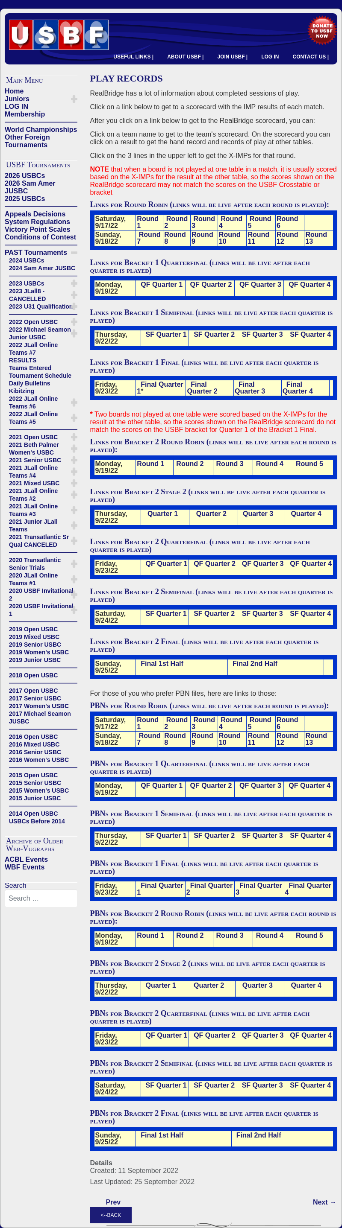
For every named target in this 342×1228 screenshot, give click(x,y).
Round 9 (202, 238)
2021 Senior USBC (35, 460)
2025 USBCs (25, 198)
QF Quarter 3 (260, 284)
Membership (25, 114)
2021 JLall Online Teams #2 (33, 494)
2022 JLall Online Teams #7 (33, 348)
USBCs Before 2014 (37, 821)
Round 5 (259, 222)
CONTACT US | (311, 57)
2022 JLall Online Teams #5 (33, 418)
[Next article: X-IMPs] (324, 1202)
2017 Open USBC (33, 690)
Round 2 (176, 222)
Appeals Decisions (35, 214)
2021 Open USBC (33, 437)
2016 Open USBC (33, 736)
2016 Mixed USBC (34, 744)
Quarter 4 (306, 513)
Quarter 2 (211, 513)
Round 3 (203, 222)
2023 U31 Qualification (41, 306)
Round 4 (230, 222)
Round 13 (316, 238)
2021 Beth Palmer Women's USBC (34, 448)
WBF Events (24, 867)
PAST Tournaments (36, 252)
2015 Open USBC (33, 775)
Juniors (17, 98)
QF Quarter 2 (211, 284)
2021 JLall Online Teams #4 (33, 471)
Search (16, 885)
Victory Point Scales (38, 229)
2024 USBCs (26, 260)
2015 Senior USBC (35, 782)
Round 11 (258, 238)
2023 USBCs (26, 283)
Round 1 (148, 222)
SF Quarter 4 (310, 334)
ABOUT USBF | (185, 57)
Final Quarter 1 (160, 388)
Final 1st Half (162, 663)
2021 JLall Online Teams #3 (33, 510)
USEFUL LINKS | (133, 57)
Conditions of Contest (40, 237)
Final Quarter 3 (250, 388)
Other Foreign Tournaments (27, 141)
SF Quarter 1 (166, 334)
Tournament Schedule (40, 375)
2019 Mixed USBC (34, 636)
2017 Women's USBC (39, 706)
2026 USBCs (25, 175)
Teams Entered (30, 368)
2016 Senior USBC (35, 752)
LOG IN (270, 57)
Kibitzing (21, 391)
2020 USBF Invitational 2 (41, 594)
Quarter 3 (258, 513)
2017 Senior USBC (35, 698)
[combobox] (41, 898)
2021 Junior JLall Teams (33, 525)
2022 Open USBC (33, 321)
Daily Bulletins (29, 383)
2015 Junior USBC (35, 798)
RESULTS (22, 360)
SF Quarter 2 (214, 334)
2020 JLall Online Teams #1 (33, 579)
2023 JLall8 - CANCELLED (27, 295)
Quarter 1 (162, 513)
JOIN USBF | (232, 57)
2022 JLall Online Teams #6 (33, 402)
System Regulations (37, 221)
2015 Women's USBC (39, 790)
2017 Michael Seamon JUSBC (40, 717)
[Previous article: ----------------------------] (113, 1202)
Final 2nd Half (255, 663)
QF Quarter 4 (309, 284)
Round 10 (230, 238)
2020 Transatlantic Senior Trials (35, 564)
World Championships (41, 129)
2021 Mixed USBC (34, 483)
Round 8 (175, 238)
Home (14, 91)
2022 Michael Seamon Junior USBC (40, 333)
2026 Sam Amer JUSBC (30, 187)
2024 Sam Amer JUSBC (42, 268)
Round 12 (287, 238)
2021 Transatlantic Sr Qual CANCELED (39, 541)
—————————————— (41, 121)
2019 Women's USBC (39, 652)
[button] (74, 99)
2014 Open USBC (33, 813)
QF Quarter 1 (162, 284)
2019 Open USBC (33, 629)
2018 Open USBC (33, 675)
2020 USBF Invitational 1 (41, 610)
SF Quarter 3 (262, 334)
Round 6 (287, 222)
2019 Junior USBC (35, 659)
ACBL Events (26, 859)
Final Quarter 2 (202, 388)
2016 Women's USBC (39, 759)
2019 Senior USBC (35, 644)
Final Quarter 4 (298, 388)
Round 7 (148, 238)
